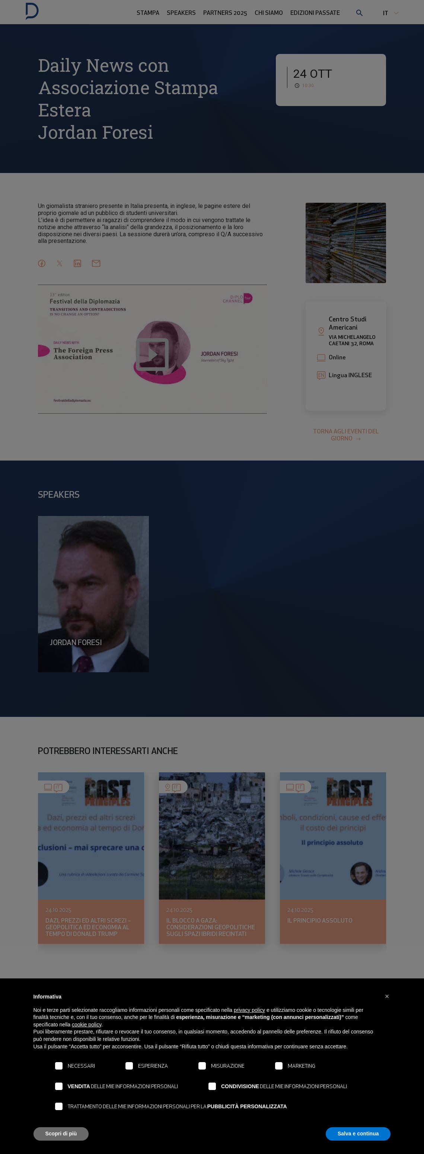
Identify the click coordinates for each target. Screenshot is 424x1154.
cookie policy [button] (86, 1025)
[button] (387, 996)
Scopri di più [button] (61, 1134)
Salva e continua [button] (358, 1134)
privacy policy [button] (249, 1010)
